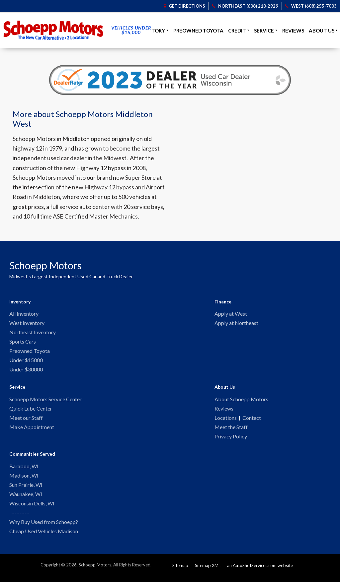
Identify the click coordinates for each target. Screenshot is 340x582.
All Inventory (24, 314)
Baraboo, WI (24, 470)
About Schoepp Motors (241, 402)
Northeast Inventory (32, 333)
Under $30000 (26, 371)
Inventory (150, 30)
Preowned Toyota (198, 30)
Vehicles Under (131, 30)
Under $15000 (26, 362)
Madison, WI (24, 480)
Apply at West (230, 314)
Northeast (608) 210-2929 (245, 6)
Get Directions (184, 6)
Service (264, 30)
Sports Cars (22, 343)
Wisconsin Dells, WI (31, 509)
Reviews (293, 30)
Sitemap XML (207, 571)
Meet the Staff (231, 430)
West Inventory (26, 323)
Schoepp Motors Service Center (45, 402)
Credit (237, 30)
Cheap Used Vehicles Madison (43, 537)
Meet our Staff (26, 421)
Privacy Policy (230, 440)
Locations (225, 421)
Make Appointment (31, 430)
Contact (251, 421)
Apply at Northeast (236, 323)
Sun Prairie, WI (25, 489)
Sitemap (180, 571)
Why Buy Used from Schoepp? (43, 528)
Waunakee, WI (25, 499)
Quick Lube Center (30, 411)
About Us (321, 30)
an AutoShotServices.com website (260, 571)
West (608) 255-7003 (311, 6)
